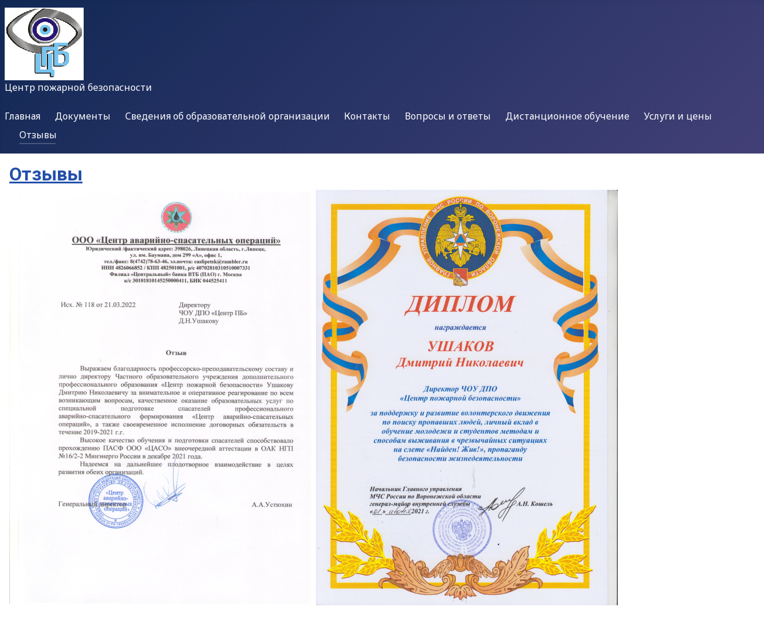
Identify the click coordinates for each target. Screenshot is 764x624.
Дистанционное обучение (567, 116)
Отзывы (38, 134)
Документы (83, 116)
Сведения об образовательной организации (227, 116)
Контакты (367, 116)
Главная (22, 116)
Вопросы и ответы (448, 116)
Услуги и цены (678, 116)
